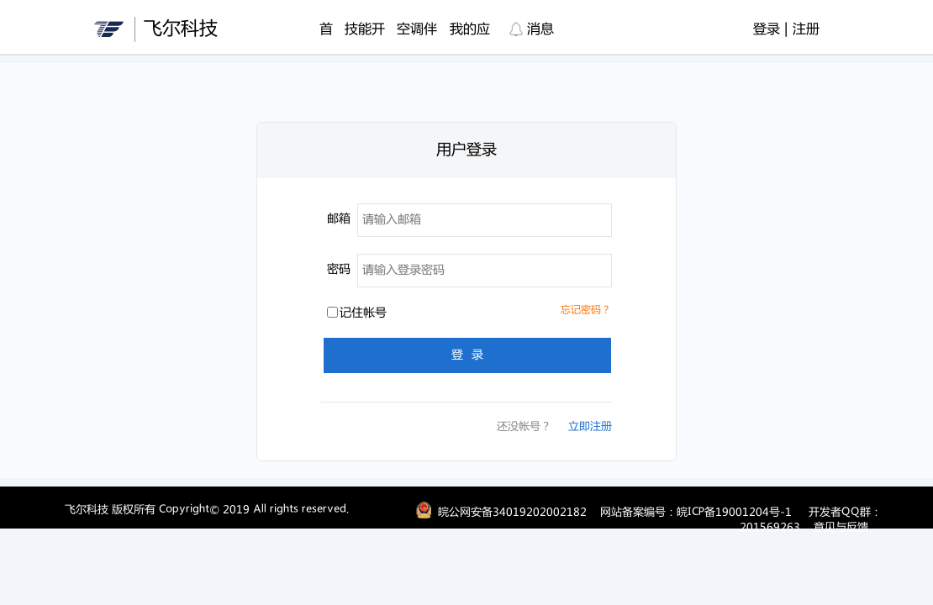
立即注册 (590, 427)
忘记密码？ (586, 310)
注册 (806, 29)
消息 (531, 29)
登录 (766, 29)
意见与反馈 (841, 527)
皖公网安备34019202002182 (512, 512)
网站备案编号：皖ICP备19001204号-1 (696, 512)
